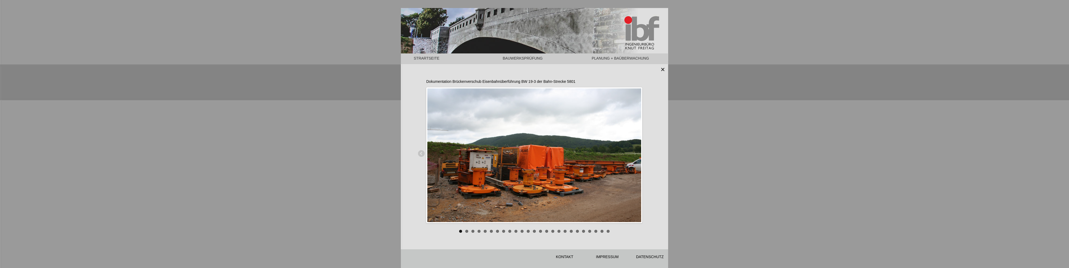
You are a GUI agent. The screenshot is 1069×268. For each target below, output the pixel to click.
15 (546, 231)
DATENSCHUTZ (650, 257)
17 (558, 231)
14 (540, 231)
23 (595, 231)
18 (565, 231)
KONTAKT (564, 257)
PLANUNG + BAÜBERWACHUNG (620, 58)
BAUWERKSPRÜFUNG (523, 58)
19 (571, 231)
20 (577, 231)
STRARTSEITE (426, 58)
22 (589, 231)
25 (608, 231)
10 (515, 231)
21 (583, 231)
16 (552, 231)
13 (534, 231)
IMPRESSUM (607, 257)
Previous (422, 154)
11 (522, 231)
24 (602, 231)
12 (528, 231)
